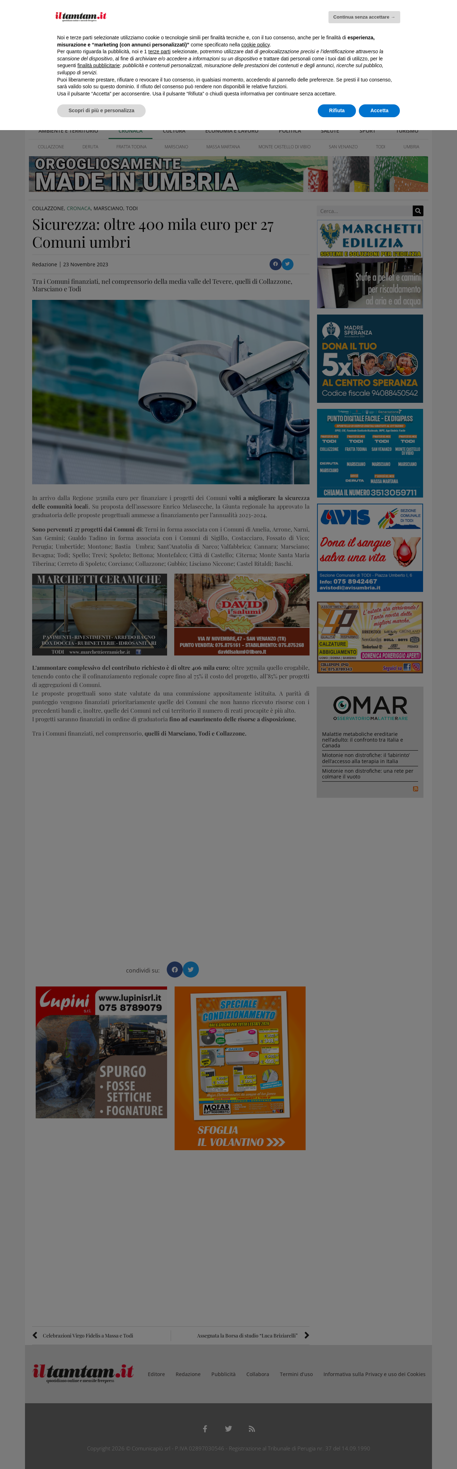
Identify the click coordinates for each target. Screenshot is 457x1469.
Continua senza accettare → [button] (364, 17)
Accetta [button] (379, 110)
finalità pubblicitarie (98, 65)
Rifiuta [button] (337, 110)
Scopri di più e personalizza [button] (101, 110)
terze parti (159, 51)
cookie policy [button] (255, 45)
